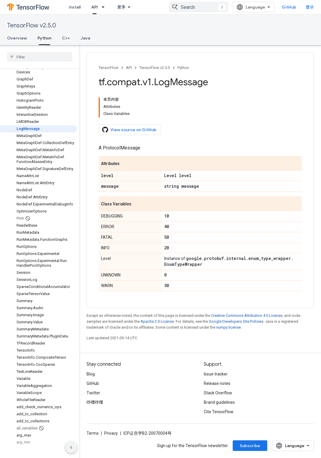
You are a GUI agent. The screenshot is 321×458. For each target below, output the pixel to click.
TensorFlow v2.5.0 (31, 25)
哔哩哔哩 (95, 402)
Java (85, 38)
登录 (310, 7)
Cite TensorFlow (219, 411)
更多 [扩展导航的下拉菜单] (121, 7)
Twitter (93, 393)
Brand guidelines (219, 402)
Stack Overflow (218, 393)
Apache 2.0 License (157, 321)
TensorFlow (108, 67)
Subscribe (250, 445)
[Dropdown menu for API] (105, 7)
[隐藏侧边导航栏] (71, 447)
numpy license (228, 327)
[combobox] (198, 7)
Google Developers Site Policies (236, 321)
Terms (93, 433)
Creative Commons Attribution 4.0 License (246, 315)
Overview (17, 38)
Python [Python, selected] (44, 38)
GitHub (289, 7)
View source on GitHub (129, 130)
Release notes (217, 383)
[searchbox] (39, 57)
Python (183, 67)
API (129, 67)
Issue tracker (216, 374)
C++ (66, 38)
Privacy (111, 433)
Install (75, 7)
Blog (91, 374)
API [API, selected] (94, 7)
